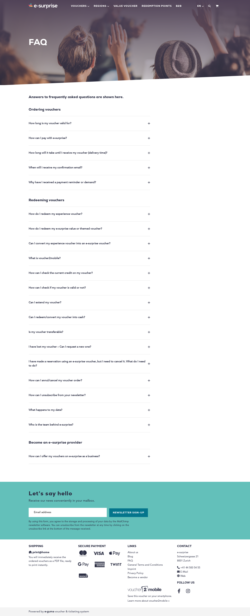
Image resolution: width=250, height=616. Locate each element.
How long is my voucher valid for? (89, 123)
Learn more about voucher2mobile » (149, 601)
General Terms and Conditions (145, 565)
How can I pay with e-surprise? (89, 138)
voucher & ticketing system (66, 611)
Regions (100, 6)
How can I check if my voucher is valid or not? (89, 287)
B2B (179, 6)
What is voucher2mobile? (89, 258)
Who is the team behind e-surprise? (89, 424)
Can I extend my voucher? (89, 302)
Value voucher (126, 6)
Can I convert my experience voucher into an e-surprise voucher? (89, 243)
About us (133, 552)
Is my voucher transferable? (89, 332)
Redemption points (157, 6)
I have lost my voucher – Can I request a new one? (89, 347)
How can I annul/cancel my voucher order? (89, 380)
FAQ (130, 561)
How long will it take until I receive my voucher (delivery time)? (89, 153)
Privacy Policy (135, 573)
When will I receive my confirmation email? (89, 167)
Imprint (132, 569)
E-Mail (184, 572)
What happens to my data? (89, 410)
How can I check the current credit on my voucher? (89, 273)
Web (183, 576)
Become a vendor (138, 577)
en (199, 6)
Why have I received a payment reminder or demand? (89, 182)
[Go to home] (43, 6)
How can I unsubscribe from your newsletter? (89, 395)
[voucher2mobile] (145, 589)
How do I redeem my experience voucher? (89, 214)
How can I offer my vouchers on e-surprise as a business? (89, 456)
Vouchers (79, 6)
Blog (130, 556)
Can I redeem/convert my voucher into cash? (89, 317)
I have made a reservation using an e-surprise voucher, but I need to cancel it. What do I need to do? (89, 363)
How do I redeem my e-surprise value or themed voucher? (89, 228)
